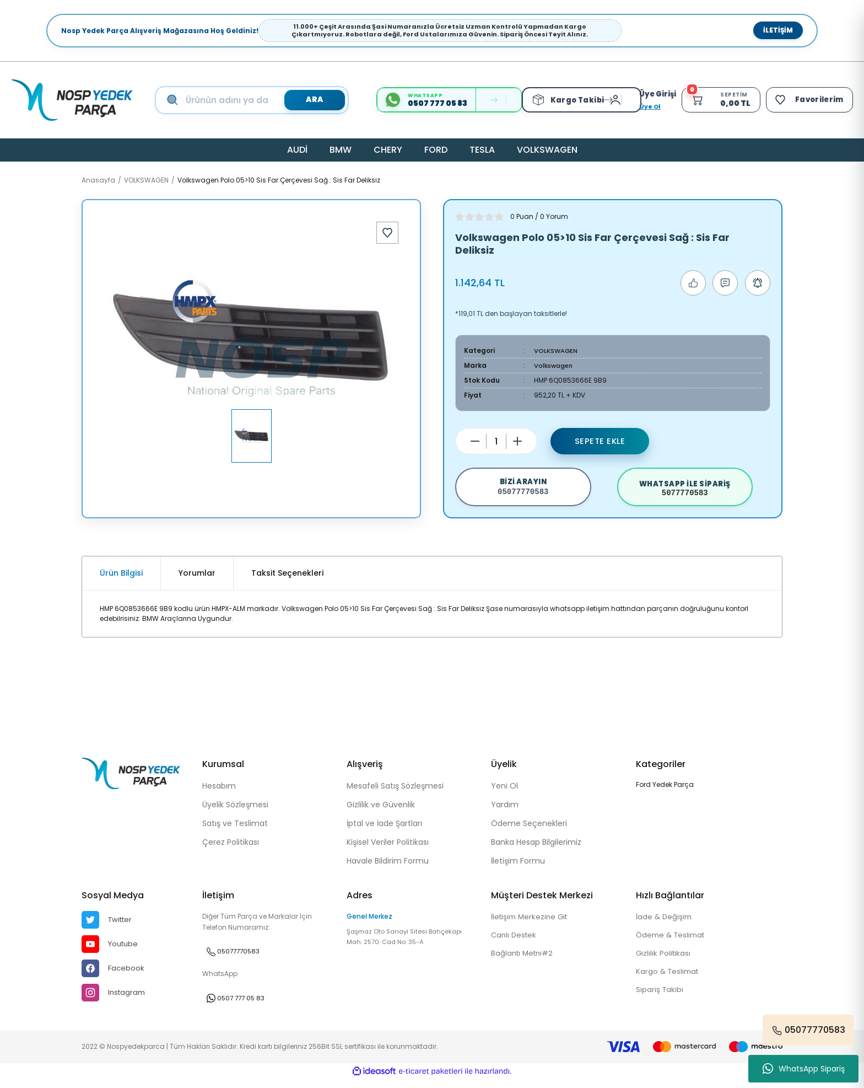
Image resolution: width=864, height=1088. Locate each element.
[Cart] (717, 99)
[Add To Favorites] (387, 233)
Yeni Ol (504, 792)
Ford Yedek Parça (665, 791)
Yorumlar (197, 579)
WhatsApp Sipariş (804, 1069)
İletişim (778, 30)
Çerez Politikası (230, 848)
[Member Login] (613, 100)
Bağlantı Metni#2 (524, 961)
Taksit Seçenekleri (287, 579)
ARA (312, 99)
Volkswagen (554, 365)
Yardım (505, 811)
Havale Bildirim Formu (388, 867)
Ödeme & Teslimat (673, 942)
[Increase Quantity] (517, 441)
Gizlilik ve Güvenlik (381, 811)
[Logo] (72, 100)
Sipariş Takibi (660, 998)
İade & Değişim (665, 923)
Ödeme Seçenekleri (529, 829)
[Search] (263, 100)
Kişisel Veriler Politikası (388, 848)
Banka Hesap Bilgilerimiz (536, 848)
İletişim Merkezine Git (531, 923)
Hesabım (219, 792)
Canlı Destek (515, 942)
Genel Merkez (369, 923)
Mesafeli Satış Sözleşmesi (395, 792)
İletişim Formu (518, 867)
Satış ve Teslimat (235, 829)
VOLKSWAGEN (556, 350)
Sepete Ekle (600, 441)
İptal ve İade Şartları (384, 829)
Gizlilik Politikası (664, 961)
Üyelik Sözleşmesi (235, 811)
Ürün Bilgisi (121, 579)
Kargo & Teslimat (669, 979)
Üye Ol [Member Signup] (645, 106)
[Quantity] (496, 440)
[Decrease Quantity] (475, 441)
